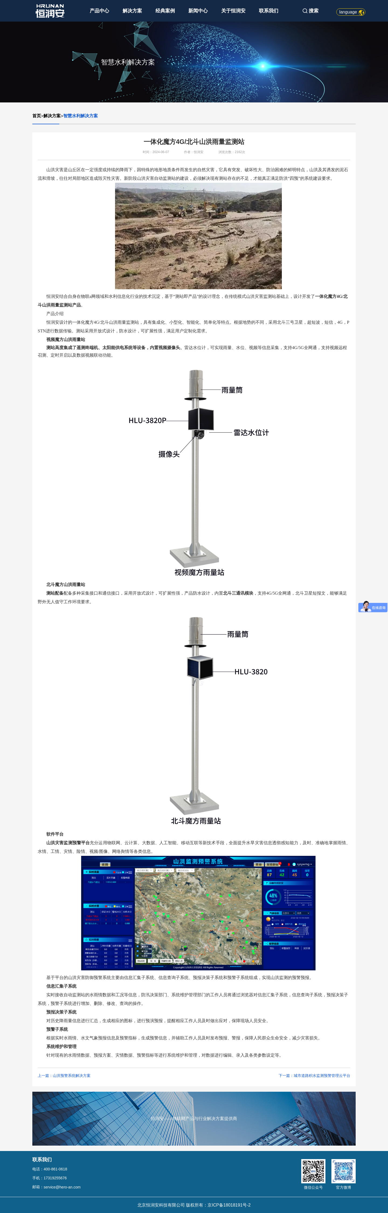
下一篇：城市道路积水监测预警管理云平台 (314, 1075)
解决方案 (132, 10)
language (348, 12)
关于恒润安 (233, 10)
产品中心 (99, 10)
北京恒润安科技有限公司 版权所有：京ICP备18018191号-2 (194, 1205)
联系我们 (268, 10)
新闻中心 (198, 10)
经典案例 (165, 10)
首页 (36, 115)
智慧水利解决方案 (80, 115)
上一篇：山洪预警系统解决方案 (64, 1075)
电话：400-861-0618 (49, 1169)
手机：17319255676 (49, 1178)
